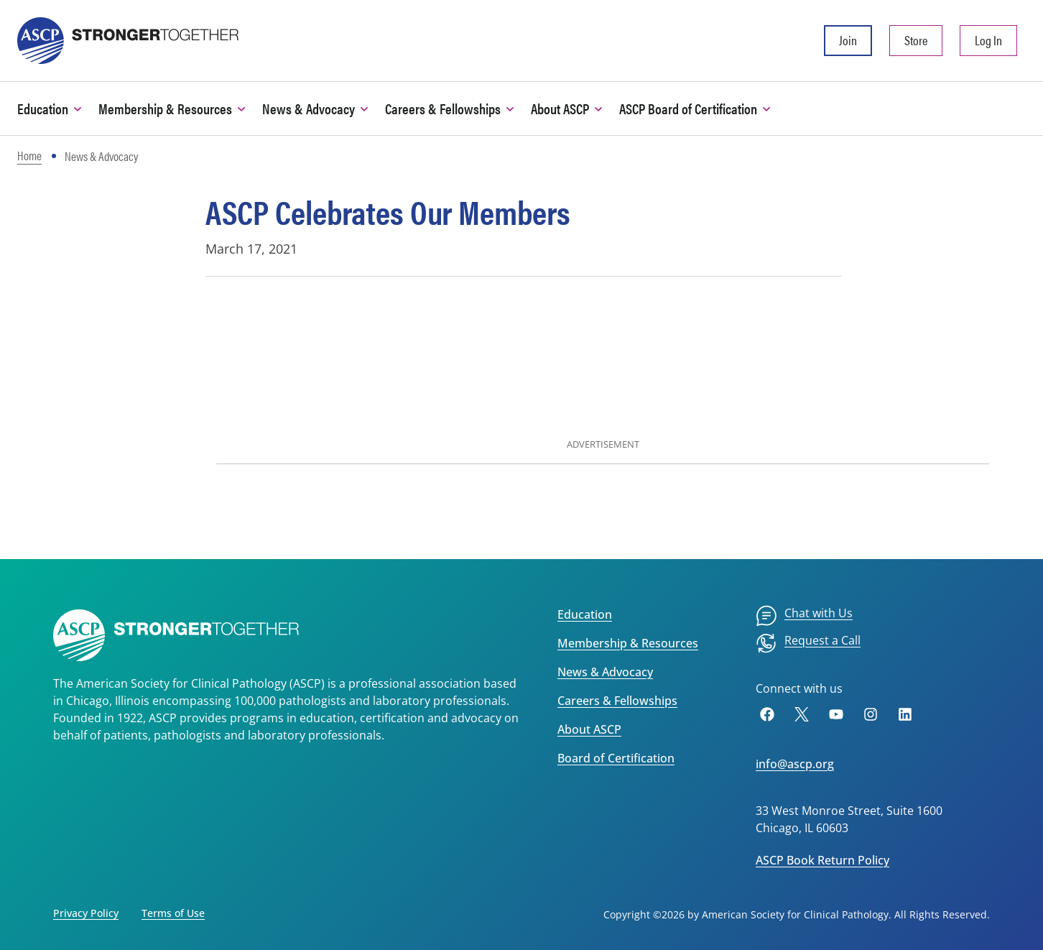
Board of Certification (616, 758)
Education (584, 614)
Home (29, 155)
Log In (988, 40)
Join (848, 40)
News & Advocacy (605, 672)
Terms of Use (173, 913)
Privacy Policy (86, 913)
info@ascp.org (795, 764)
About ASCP (589, 729)
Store (915, 40)
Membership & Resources (627, 643)
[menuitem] (804, 616)
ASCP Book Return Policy (822, 860)
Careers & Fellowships (617, 701)
